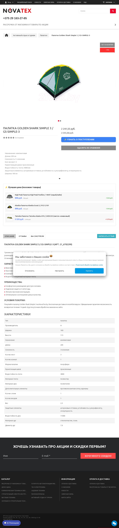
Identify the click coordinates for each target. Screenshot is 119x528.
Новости (64, 491)
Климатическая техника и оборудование (15, 491)
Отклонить (29, 271)
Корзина (109, 2)
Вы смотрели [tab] (37, 237)
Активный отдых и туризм (41, 498)
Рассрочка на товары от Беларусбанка (104, 488)
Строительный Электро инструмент (15, 495)
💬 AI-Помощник (11, 523)
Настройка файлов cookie (11, 526)
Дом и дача (6, 488)
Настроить (59, 271)
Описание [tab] (9, 237)
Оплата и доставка (68, 484)
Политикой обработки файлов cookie (89, 265)
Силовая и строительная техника (15, 502)
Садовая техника (38, 491)
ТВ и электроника (38, 488)
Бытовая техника (8, 498)
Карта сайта (66, 498)
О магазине (65, 488)
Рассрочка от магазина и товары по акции (15, 484)
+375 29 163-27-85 (15, 18)
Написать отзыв (106, 237)
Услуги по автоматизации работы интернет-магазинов (44, 484)
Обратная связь (67, 495)
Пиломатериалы (37, 495)
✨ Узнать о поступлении (79, 140)
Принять (89, 271)
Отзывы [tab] (22, 237)
